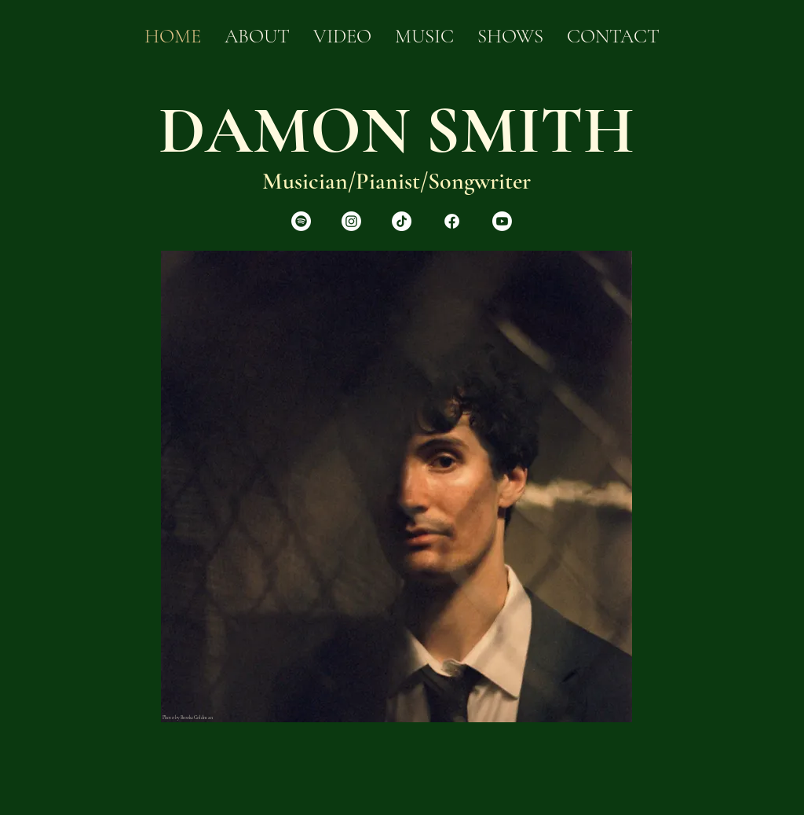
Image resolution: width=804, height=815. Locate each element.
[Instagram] (351, 221)
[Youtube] (502, 221)
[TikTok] (401, 221)
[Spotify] (301, 221)
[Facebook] (452, 221)
